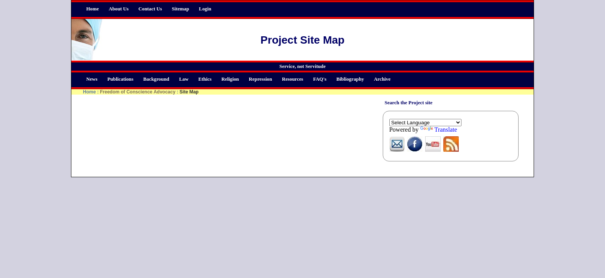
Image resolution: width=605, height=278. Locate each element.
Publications (120, 79)
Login (205, 9)
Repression (260, 79)
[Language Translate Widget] (425, 122)
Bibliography (350, 79)
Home (92, 9)
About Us (119, 9)
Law (183, 79)
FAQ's (319, 79)
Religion (230, 79)
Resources (292, 79)
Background (156, 79)
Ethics (204, 79)
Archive (382, 79)
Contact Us (150, 9)
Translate (438, 129)
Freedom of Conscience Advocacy (138, 92)
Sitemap (180, 9)
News (91, 79)
